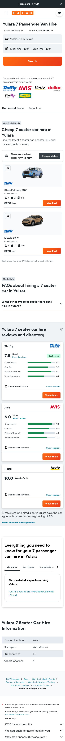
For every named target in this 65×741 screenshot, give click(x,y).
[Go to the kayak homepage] (22, 13)
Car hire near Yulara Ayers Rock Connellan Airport (32, 593)
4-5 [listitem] (20, 197)
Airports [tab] (12, 567)
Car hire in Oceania (20, 685)
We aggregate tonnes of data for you (34, 731)
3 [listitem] (13, 245)
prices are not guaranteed (17, 714)
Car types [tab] (28, 567)
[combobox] (14, 30)
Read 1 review (19, 418)
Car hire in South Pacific (43, 679)
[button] (61, 4)
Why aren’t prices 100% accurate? (34, 737)
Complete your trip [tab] (51, 567)
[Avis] (55, 407)
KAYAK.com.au (13, 679)
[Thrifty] (55, 346)
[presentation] (61, 329)
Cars (26, 679)
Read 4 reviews (19, 357)
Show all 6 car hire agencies (18, 522)
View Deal (52, 203)
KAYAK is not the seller (34, 724)
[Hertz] (55, 469)
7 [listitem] (6, 197)
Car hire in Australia (15, 682)
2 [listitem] (13, 197)
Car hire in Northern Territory (41, 682)
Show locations (53, 386)
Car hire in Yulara (41, 685)
